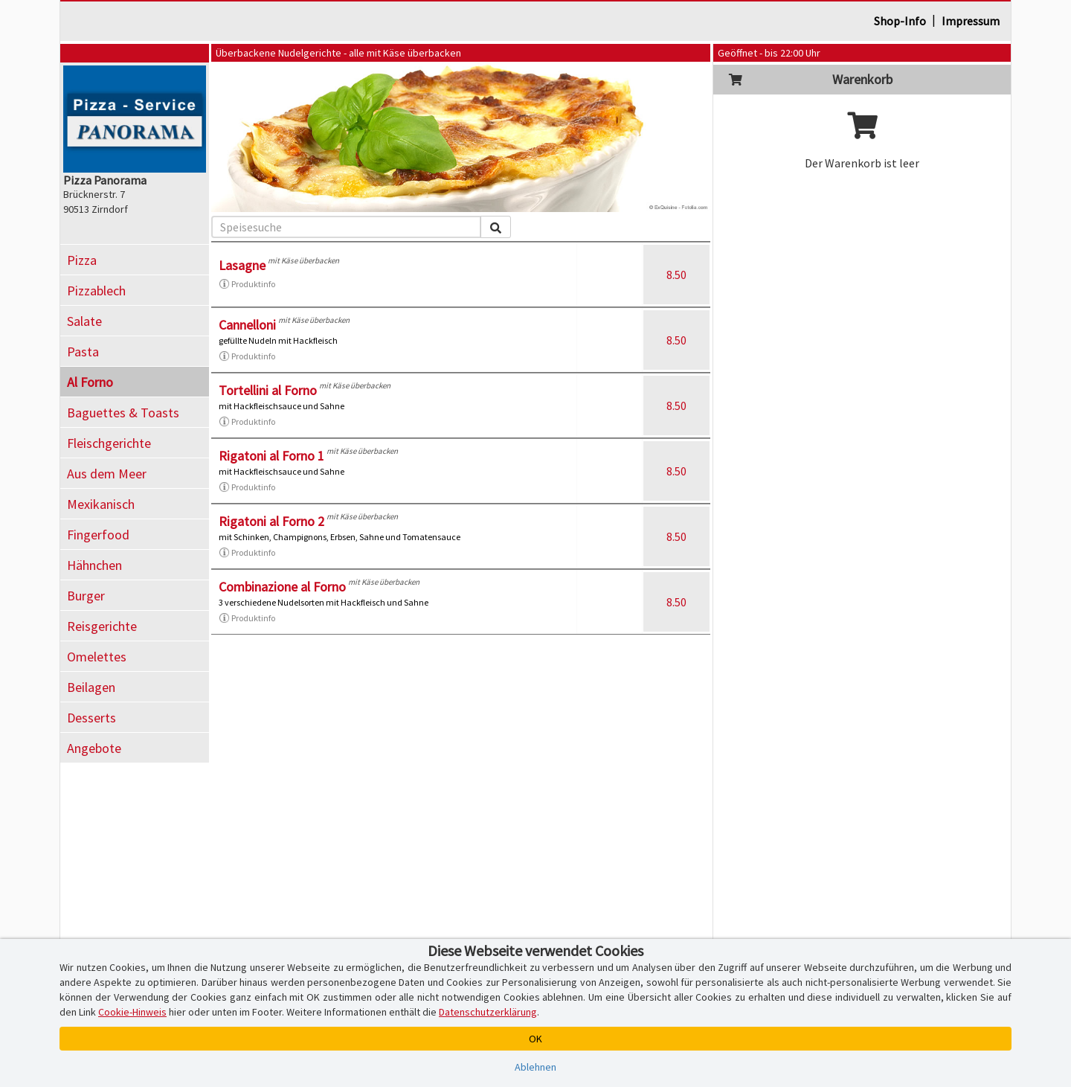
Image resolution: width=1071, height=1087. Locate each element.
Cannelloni (247, 324)
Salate (84, 321)
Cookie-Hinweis (132, 1012)
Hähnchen (94, 565)
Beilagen (91, 687)
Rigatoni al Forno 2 (271, 521)
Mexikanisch (101, 504)
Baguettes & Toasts (123, 412)
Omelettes (96, 656)
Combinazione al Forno (282, 586)
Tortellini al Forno (268, 390)
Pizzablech (96, 290)
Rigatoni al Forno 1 (271, 455)
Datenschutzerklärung (488, 1012)
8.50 (676, 274)
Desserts (91, 717)
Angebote (94, 748)
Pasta (83, 351)
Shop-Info (900, 20)
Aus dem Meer (107, 473)
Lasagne (242, 265)
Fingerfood (98, 534)
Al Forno (90, 382)
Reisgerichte (102, 626)
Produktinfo (247, 284)
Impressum (971, 20)
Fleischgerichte (109, 443)
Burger (86, 595)
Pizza (82, 260)
